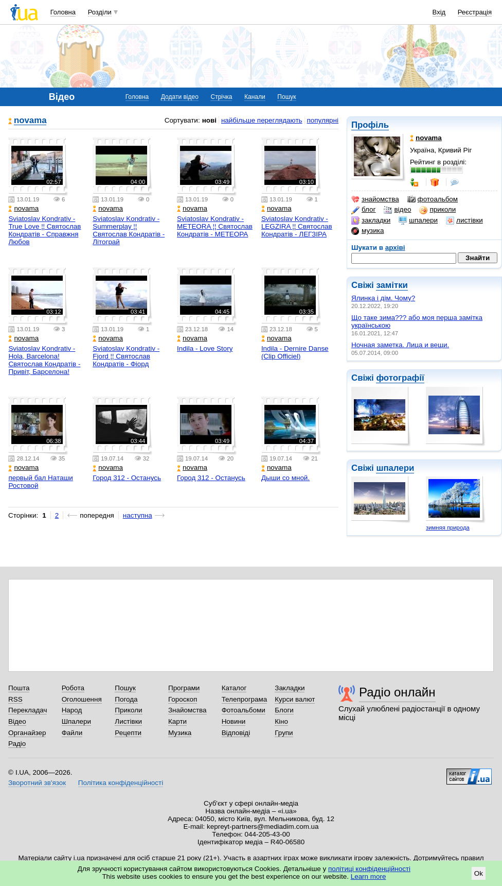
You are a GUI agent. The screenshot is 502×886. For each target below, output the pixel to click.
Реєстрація (475, 12)
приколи (437, 210)
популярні (322, 120)
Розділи (100, 12)
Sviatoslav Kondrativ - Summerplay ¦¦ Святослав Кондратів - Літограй (129, 230)
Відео (17, 721)
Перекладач (27, 710)
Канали (254, 96)
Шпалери (76, 721)
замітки (392, 285)
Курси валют (295, 699)
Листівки (128, 721)
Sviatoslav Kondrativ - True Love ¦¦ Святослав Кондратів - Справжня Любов (44, 230)
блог (363, 210)
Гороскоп (182, 699)
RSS (15, 699)
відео (397, 210)
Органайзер (27, 733)
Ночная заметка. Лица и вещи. (400, 345)
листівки (464, 220)
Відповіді (236, 733)
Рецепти (128, 733)
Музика (179, 733)
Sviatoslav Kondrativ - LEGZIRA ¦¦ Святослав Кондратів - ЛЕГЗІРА (296, 226)
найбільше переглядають (261, 120)
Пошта (18, 688)
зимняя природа (448, 527)
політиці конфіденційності (369, 869)
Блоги (284, 710)
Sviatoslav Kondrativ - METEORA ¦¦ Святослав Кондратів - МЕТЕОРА (215, 226)
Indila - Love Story (204, 348)
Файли (72, 733)
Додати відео (180, 96)
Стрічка (221, 96)
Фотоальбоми (243, 710)
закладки (370, 220)
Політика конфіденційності (120, 783)
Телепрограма (244, 699)
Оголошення (82, 699)
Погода (126, 699)
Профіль (370, 125)
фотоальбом (432, 199)
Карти (177, 721)
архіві (395, 247)
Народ (72, 710)
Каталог (234, 688)
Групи (284, 733)
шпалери (418, 220)
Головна (63, 12)
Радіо (17, 743)
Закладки (289, 688)
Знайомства (187, 710)
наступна (137, 515)
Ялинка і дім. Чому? (383, 298)
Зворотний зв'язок (37, 783)
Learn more (368, 876)
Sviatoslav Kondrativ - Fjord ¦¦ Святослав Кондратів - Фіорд (126, 356)
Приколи (128, 710)
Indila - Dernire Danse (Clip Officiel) (295, 352)
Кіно (281, 721)
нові (209, 120)
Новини (234, 721)
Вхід (439, 12)
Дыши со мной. (285, 478)
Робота (73, 688)
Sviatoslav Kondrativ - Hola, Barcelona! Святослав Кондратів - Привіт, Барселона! (44, 360)
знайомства (375, 199)
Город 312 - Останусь (127, 478)
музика (367, 231)
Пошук (286, 96)
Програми (184, 688)
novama (30, 120)
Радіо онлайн (397, 692)
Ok (478, 873)
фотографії (400, 378)
